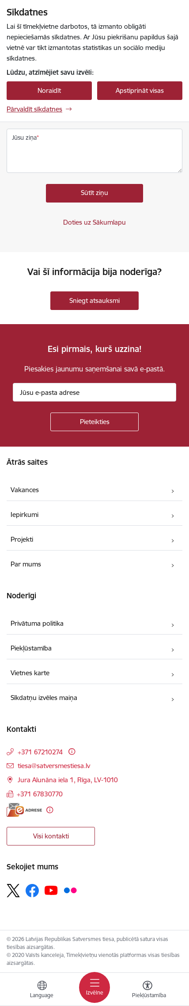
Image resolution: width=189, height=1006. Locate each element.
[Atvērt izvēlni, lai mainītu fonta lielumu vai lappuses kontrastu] (147, 990)
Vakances (25, 490)
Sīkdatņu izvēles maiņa (44, 697)
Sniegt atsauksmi (94, 300)
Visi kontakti (51, 836)
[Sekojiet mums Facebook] (32, 890)
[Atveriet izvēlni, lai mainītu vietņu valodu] (41, 990)
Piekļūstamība (31, 648)
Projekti (22, 539)
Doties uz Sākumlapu (94, 222)
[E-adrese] (24, 810)
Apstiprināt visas (140, 90)
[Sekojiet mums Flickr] (70, 890)
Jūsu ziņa (24, 138)
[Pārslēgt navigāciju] (94, 987)
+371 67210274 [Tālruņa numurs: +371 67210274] (40, 752)
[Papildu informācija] (71, 751)
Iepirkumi (24, 514)
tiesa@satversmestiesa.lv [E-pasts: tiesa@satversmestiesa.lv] (54, 765)
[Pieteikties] (94, 422)
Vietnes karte (30, 673)
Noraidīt (49, 90)
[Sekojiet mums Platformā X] (13, 890)
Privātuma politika (37, 623)
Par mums (26, 564)
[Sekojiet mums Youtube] (51, 890)
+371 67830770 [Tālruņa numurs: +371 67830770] (40, 794)
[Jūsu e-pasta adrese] (94, 392)
